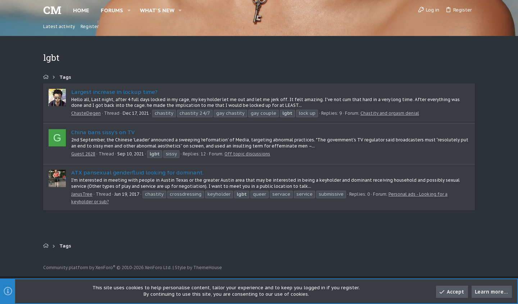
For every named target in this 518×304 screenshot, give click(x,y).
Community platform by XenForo (107, 267)
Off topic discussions (247, 153)
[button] (129, 10)
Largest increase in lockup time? (114, 92)
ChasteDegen (86, 113)
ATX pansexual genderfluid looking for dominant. (137, 172)
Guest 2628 (83, 153)
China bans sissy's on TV (103, 132)
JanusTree (81, 194)
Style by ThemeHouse (198, 267)
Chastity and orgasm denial (389, 113)
